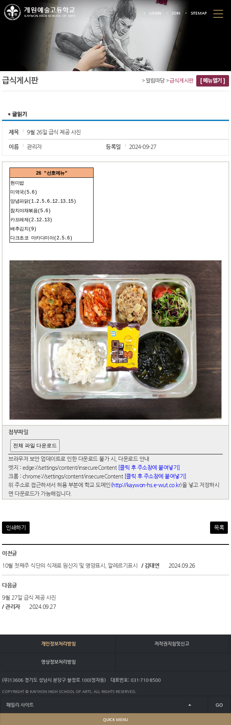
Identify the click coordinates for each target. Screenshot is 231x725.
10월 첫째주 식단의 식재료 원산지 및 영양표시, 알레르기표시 (69, 563)
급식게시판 (181, 81)
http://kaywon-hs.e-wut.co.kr (146, 482)
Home (137, 81)
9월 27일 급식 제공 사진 (29, 595)
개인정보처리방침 (58, 641)
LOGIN (155, 13)
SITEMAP (199, 13)
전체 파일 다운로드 (35, 443)
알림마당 (155, 81)
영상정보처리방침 (58, 659)
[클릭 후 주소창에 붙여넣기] (149, 465)
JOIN (176, 13)
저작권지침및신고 (171, 641)
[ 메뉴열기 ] (212, 80)
